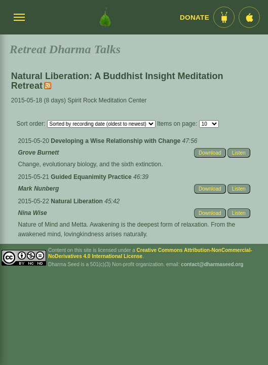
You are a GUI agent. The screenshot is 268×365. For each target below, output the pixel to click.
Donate (194, 17)
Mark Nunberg (38, 188)
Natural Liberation (77, 201)
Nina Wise (32, 212)
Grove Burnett (38, 152)
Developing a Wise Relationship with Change (116, 140)
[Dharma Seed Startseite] (105, 17)
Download (210, 153)
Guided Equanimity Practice (92, 176)
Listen (239, 153)
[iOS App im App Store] (249, 17)
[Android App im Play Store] (224, 17)
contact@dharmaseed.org (212, 264)
